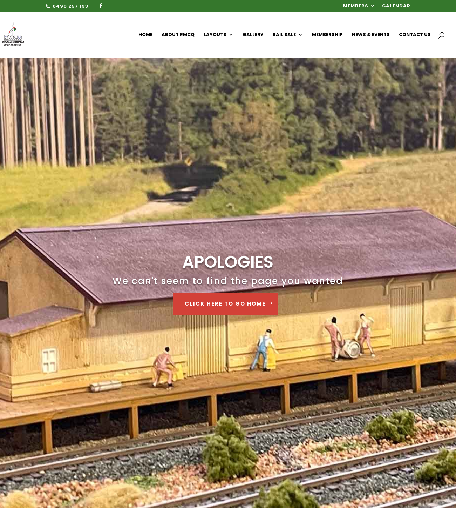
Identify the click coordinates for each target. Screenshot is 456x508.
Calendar (396, 6)
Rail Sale (284, 35)
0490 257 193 (69, 6)
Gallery (253, 35)
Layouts (215, 35)
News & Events (371, 35)
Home (145, 35)
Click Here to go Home (225, 303)
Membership (327, 35)
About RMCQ (178, 35)
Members (355, 6)
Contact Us (415, 35)
